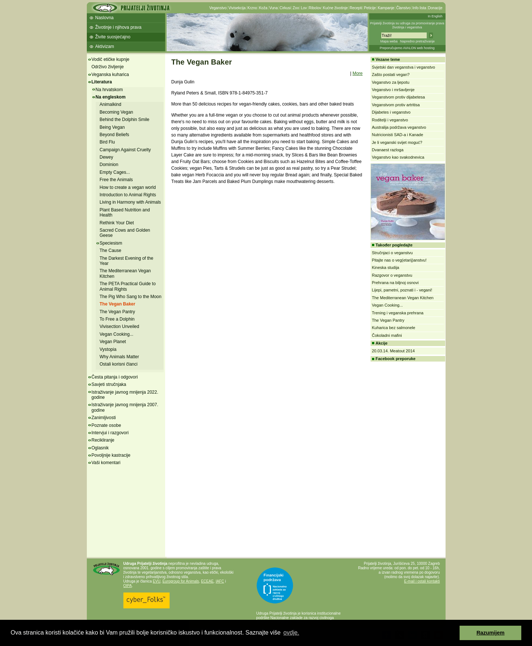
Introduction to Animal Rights (128, 194)
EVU (157, 581)
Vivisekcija (237, 8)
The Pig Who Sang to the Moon (130, 296)
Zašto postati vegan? (391, 74)
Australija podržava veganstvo (399, 127)
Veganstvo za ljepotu (391, 82)
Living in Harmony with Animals (130, 202)
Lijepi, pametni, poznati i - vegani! (402, 290)
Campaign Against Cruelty (125, 149)
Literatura (102, 81)
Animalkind (111, 104)
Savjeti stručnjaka (109, 384)
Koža (263, 8)
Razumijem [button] (491, 633)
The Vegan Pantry (117, 311)
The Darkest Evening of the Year (126, 261)
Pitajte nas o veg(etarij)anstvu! (399, 260)
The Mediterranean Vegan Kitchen (403, 298)
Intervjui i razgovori (110, 432)
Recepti (355, 8)
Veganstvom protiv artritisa (396, 105)
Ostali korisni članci (119, 364)
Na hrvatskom (109, 89)
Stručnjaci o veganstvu (392, 253)
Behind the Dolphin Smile (125, 119)
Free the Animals (116, 179)
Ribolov (315, 8)
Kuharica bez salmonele (393, 327)
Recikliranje (103, 440)
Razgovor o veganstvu (392, 275)
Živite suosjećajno (112, 36)
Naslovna (104, 17)
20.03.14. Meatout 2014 (393, 351)
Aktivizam (104, 46)
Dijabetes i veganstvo (391, 112)
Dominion (109, 164)
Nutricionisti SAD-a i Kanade (397, 134)
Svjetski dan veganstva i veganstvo (403, 67)
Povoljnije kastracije (111, 455)
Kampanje (386, 8)
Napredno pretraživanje (417, 41)
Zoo (296, 8)
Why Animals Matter (119, 356)
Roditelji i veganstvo (390, 120)
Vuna (273, 8)
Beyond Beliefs (114, 134)
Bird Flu (107, 142)
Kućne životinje (335, 8)
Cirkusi (285, 8)
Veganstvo (218, 8)
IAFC (220, 581)
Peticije (370, 8)
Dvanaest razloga (388, 150)
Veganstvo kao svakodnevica (398, 157)
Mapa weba (389, 41)
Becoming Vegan (116, 112)
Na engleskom (111, 97)
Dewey (106, 157)
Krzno (252, 8)
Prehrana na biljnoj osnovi (395, 282)
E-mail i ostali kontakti (422, 581)
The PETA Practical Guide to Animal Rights (128, 286)
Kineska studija (385, 267)
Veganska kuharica (110, 74)
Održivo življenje (108, 66)
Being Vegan (112, 127)
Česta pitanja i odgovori (115, 377)
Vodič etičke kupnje (111, 59)
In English (435, 16)
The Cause (111, 250)
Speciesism (111, 243)
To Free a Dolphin (117, 319)
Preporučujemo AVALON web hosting (407, 48)
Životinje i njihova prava (118, 27)
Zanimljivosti (104, 417)
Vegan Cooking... (116, 334)
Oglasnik (100, 447)
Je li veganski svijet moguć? (397, 142)
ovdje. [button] (291, 632)
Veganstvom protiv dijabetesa (398, 97)
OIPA (127, 586)
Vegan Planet (113, 341)
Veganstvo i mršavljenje (393, 89)
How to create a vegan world (128, 187)
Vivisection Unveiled (119, 326)
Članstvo (403, 8)
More (357, 73)
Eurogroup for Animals (181, 581)
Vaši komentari (106, 462)
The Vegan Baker (118, 304)
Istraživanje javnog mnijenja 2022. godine (125, 395)
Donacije (435, 8)
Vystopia (108, 349)
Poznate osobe (106, 425)
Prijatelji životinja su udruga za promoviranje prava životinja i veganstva (407, 25)
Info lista (419, 8)
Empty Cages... (115, 172)
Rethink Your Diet (117, 222)
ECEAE (207, 581)
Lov (304, 8)
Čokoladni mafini (387, 335)
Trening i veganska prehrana (398, 313)
